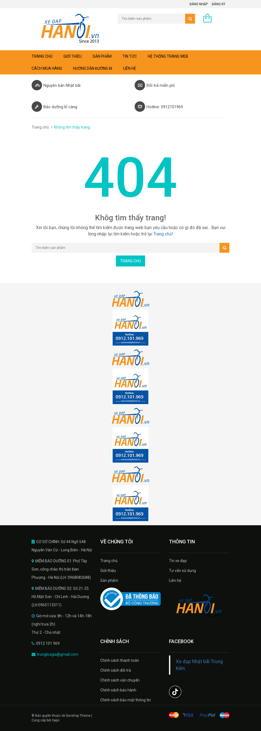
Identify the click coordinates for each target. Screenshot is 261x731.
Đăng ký (218, 4)
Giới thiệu (72, 56)
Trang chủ (109, 560)
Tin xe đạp (178, 560)
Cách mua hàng (47, 68)
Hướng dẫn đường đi (92, 68)
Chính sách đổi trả (115, 670)
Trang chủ (42, 56)
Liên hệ (129, 68)
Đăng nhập (199, 4)
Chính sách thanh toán (119, 660)
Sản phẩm (109, 580)
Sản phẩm (102, 56)
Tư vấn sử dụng (182, 570)
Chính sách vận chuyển (120, 680)
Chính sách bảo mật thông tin (125, 700)
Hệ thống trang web (168, 56)
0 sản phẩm (219, 19)
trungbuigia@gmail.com (57, 654)
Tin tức (130, 56)
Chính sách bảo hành (118, 690)
